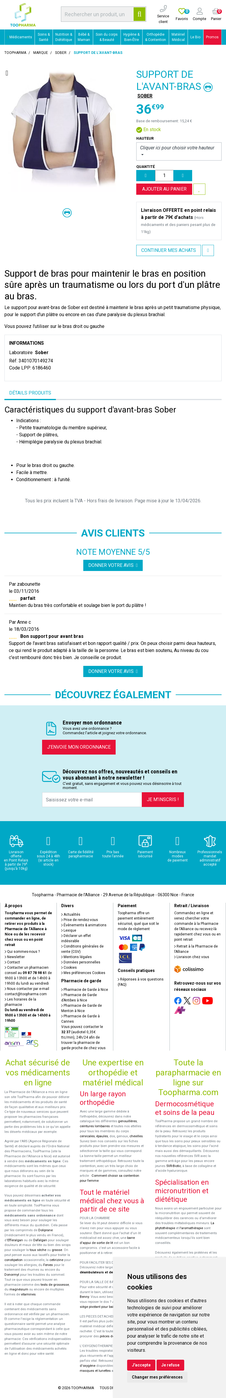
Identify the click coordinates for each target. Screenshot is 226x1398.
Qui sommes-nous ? (22, 952)
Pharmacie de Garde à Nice (84, 990)
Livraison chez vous (191, 957)
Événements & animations (84, 925)
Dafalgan (40, 1240)
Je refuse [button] (170, 1365)
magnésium (18, 1289)
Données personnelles (80, 962)
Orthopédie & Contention (155, 37)
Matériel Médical (178, 37)
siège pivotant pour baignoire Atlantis (107, 1307)
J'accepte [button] (141, 1365)
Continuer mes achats (168, 250)
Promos (212, 37)
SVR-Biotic (173, 1166)
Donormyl (11, 1275)
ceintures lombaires (95, 1126)
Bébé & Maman (84, 37)
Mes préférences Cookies (83, 973)
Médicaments (19, 37)
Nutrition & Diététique (63, 37)
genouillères (127, 1121)
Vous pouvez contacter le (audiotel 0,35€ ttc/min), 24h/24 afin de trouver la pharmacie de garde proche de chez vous (83, 1037)
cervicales (87, 1136)
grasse (57, 1250)
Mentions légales (76, 957)
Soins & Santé (44, 37)
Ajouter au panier (164, 189)
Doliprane (45, 1230)
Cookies (69, 967)
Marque (40, 53)
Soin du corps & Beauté (107, 37)
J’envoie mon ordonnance (79, 747)
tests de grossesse (55, 1285)
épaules (102, 1136)
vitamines (28, 1294)
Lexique (68, 930)
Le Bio (195, 37)
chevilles (136, 1136)
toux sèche (38, 1250)
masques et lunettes (95, 1371)
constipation (13, 1260)
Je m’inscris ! (163, 799)
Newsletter (15, 957)
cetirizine (56, 1260)
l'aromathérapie (191, 1228)
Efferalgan (15, 1240)
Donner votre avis (113, 565)
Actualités (70, 914)
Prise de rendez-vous (79, 920)
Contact (12, 962)
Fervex (48, 1265)
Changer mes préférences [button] (157, 1377)
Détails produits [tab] (30, 393)
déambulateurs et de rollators (103, 1272)
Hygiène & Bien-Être (131, 37)
